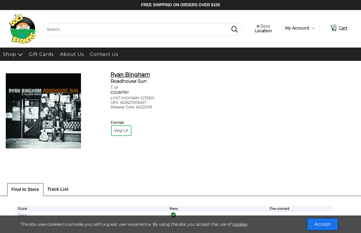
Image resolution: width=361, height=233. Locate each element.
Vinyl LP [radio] (121, 130)
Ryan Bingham (130, 74)
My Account (297, 28)
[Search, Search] (137, 30)
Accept (322, 224)
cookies (239, 224)
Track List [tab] (57, 189)
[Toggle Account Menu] (313, 28)
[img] (173, 214)
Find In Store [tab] (25, 189)
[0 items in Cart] (338, 28)
